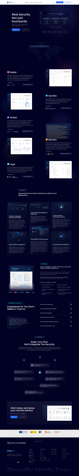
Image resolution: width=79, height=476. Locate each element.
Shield (32, 451)
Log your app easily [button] (27, 176)
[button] (16, 29)
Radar (32, 457)
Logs (32, 462)
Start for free (67, 2)
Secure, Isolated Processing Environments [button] (56, 321)
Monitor (32, 455)
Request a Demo (54, 451)
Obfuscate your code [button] (27, 131)
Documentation (53, 453)
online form (40, 441)
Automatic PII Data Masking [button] (56, 313)
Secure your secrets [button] (65, 108)
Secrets (32, 453)
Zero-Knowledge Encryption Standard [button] (56, 309)
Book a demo (59, 2)
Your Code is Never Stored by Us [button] (56, 317)
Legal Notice (64, 451)
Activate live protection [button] (64, 153)
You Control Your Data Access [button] (56, 304)
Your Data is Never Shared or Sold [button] (56, 326)
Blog (41, 451)
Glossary (41, 453)
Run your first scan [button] (27, 84)
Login (54, 2)
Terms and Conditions (65, 453)
